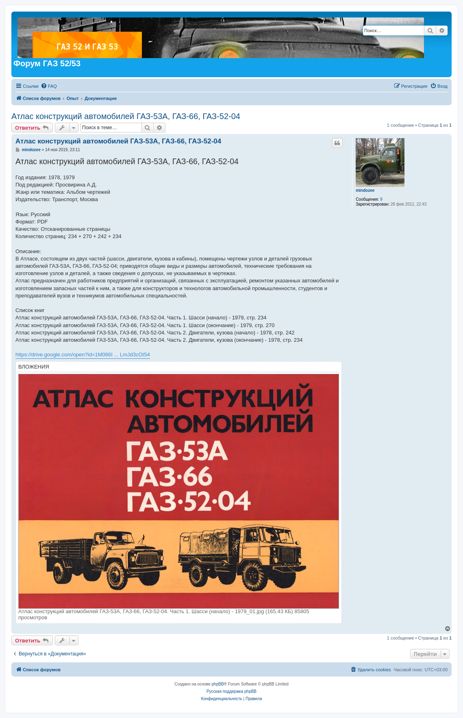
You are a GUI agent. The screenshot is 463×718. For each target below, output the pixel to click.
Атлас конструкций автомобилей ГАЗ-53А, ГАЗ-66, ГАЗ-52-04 (125, 116)
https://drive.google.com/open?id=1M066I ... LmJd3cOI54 (82, 354)
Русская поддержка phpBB (231, 691)
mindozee (365, 190)
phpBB (218, 684)
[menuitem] (49, 86)
